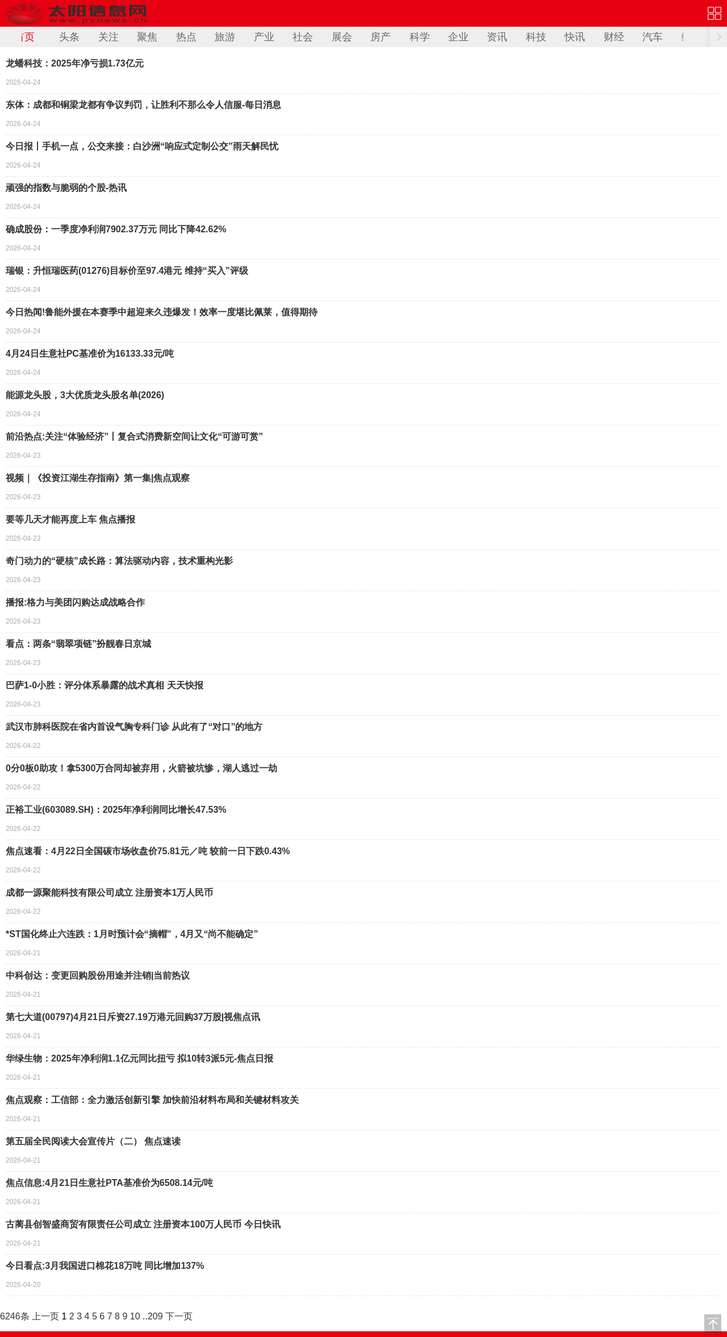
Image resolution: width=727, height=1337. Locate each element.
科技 (536, 37)
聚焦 (147, 37)
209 (155, 1316)
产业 (264, 37)
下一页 (179, 1316)
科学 (420, 37)
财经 (614, 37)
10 (135, 1316)
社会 (303, 37)
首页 (24, 37)
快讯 (575, 37)
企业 (458, 37)
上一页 (45, 1316)
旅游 (225, 37)
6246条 (15, 1316)
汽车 (652, 37)
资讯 (497, 37)
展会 (342, 37)
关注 (108, 37)
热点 (186, 37)
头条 (69, 37)
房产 (380, 37)
